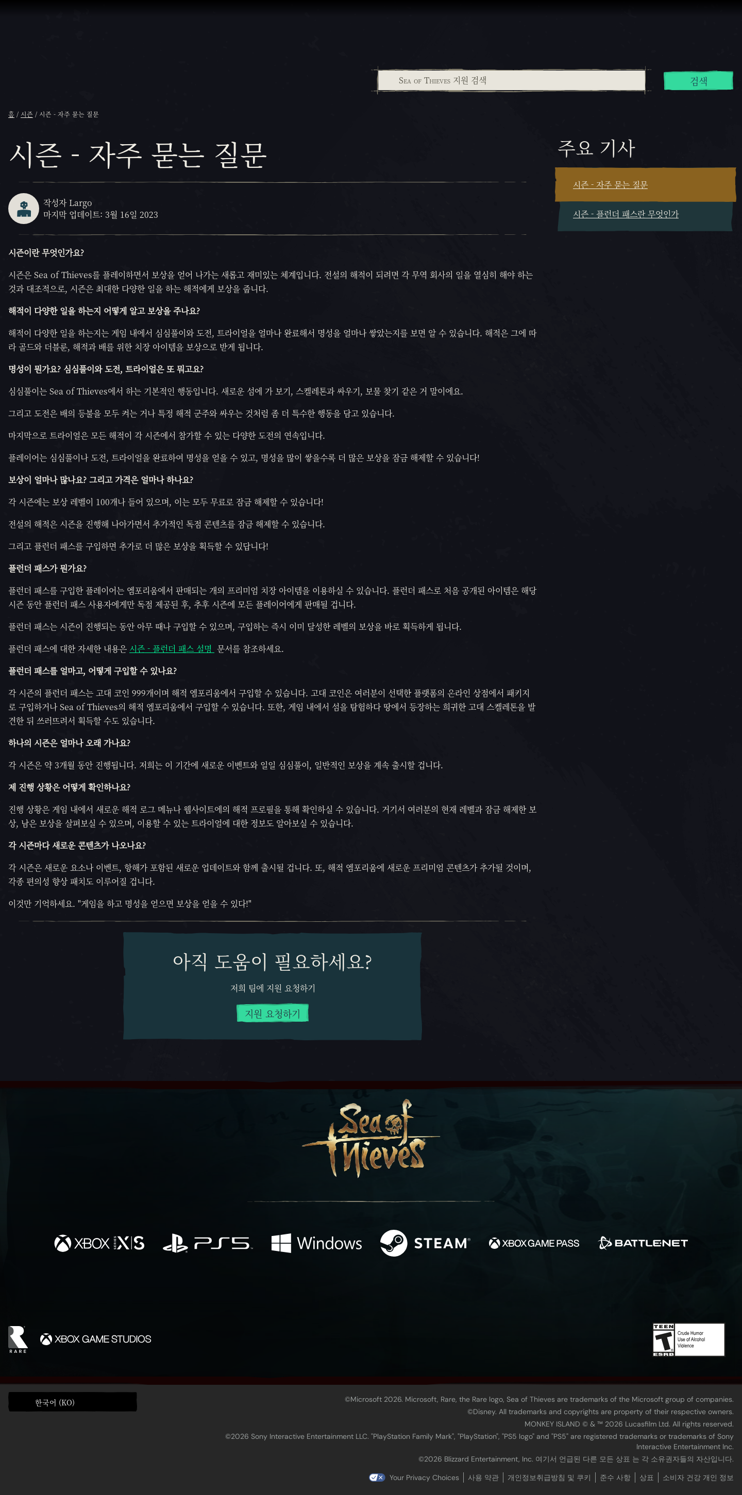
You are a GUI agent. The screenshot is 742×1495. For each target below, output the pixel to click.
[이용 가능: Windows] (317, 1244)
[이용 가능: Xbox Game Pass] (534, 1244)
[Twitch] (324, 1293)
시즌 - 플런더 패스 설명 (171, 649)
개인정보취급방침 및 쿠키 (549, 1477)
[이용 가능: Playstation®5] (208, 1244)
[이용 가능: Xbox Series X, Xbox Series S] (99, 1244)
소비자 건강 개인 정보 (698, 1477)
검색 (698, 81)
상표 (646, 1477)
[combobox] (511, 80)
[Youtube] (368, 1293)
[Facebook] (268, 1292)
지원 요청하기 (272, 1013)
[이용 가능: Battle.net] (643, 1244)
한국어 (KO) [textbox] (55, 1402)
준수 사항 (615, 1477)
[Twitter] (294, 1292)
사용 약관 (483, 1477)
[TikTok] (441, 1293)
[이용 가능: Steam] (425, 1244)
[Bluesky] (470, 1294)
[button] (72, 1402)
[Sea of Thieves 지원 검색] (511, 80)
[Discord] (412, 1295)
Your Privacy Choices (424, 1477)
